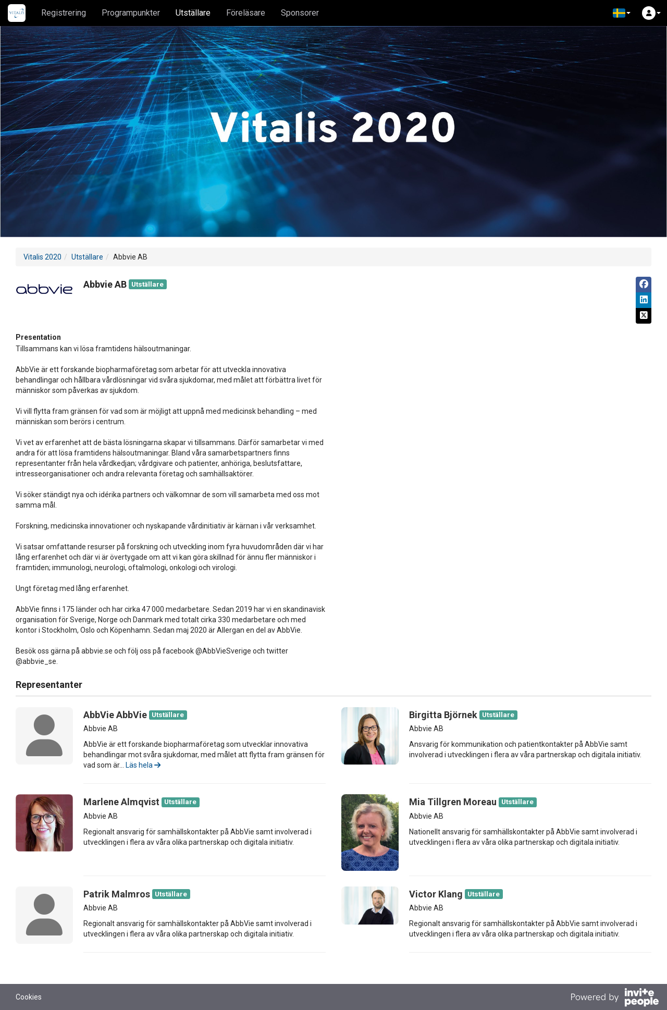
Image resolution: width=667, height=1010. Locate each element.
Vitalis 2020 (42, 257)
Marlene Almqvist (121, 801)
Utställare (193, 13)
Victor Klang (436, 894)
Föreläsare (245, 13)
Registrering (63, 13)
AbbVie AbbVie (115, 714)
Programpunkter (131, 13)
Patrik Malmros (116, 894)
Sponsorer (300, 13)
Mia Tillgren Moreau (453, 801)
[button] (622, 13)
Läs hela (143, 765)
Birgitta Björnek (443, 714)
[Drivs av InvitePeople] (614, 998)
